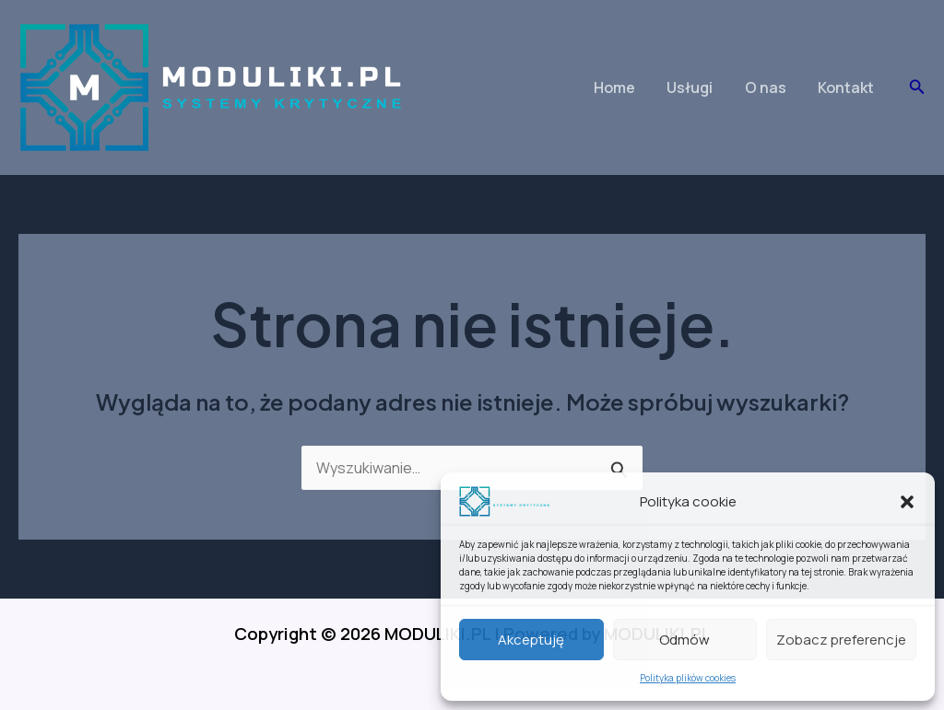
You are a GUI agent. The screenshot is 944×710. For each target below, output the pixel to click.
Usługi (696, 87)
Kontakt (848, 87)
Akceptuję (531, 639)
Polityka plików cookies (688, 677)
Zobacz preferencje (841, 639)
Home (622, 87)
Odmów (684, 639)
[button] (907, 502)
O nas (769, 87)
